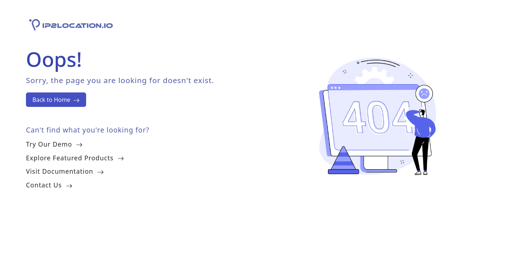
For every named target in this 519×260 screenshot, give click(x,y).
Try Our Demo (54, 144)
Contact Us (49, 185)
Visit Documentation (65, 171)
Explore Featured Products (75, 157)
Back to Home (56, 100)
